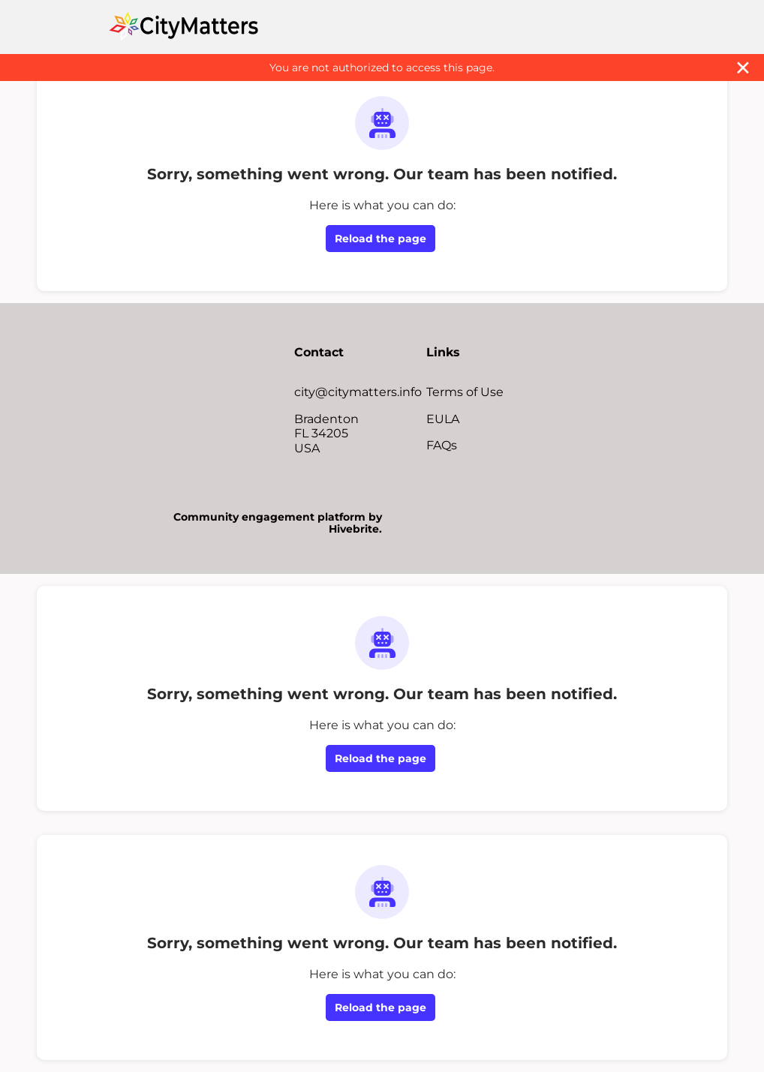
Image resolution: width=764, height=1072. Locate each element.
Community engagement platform (269, 517)
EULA (442, 419)
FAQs (441, 445)
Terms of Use (465, 392)
